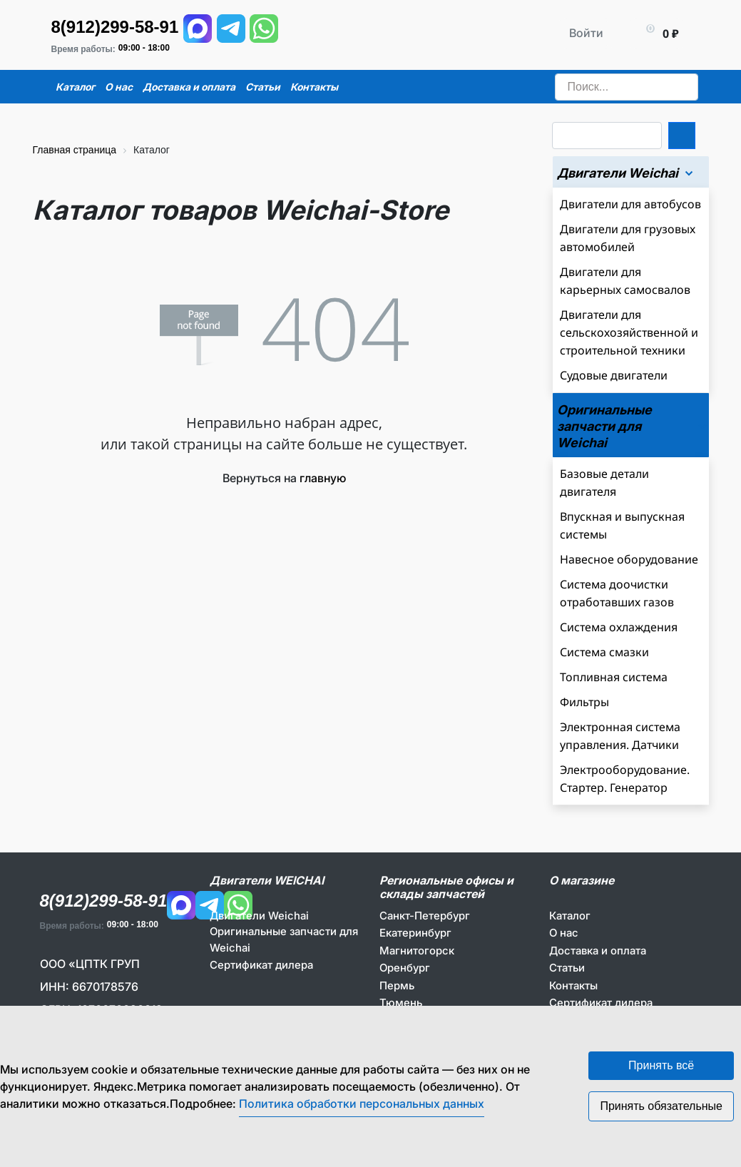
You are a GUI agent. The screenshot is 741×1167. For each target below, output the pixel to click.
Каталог (570, 915)
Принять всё (661, 1065)
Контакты (573, 985)
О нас (563, 932)
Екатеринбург (415, 932)
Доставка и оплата (597, 950)
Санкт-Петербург (424, 915)
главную (323, 478)
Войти (586, 33)
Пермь (396, 985)
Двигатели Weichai (259, 915)
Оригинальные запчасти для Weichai (284, 939)
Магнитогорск (416, 950)
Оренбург (404, 967)
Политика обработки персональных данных (361, 1103)
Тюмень (400, 1002)
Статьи (567, 967)
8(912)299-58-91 (115, 26)
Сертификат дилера (261, 965)
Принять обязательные (661, 1106)
